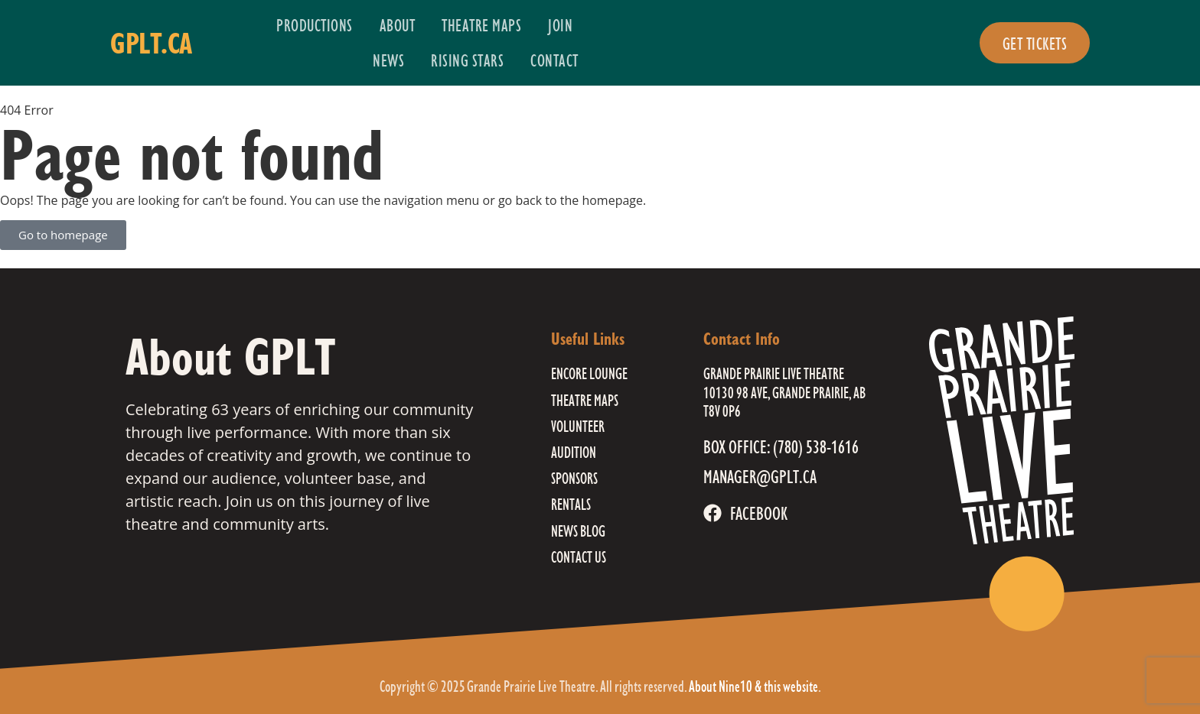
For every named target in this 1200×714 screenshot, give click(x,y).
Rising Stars (467, 60)
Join (560, 25)
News (388, 60)
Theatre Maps (481, 25)
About (398, 25)
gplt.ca (151, 43)
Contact (554, 60)
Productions (314, 25)
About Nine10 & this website (753, 686)
